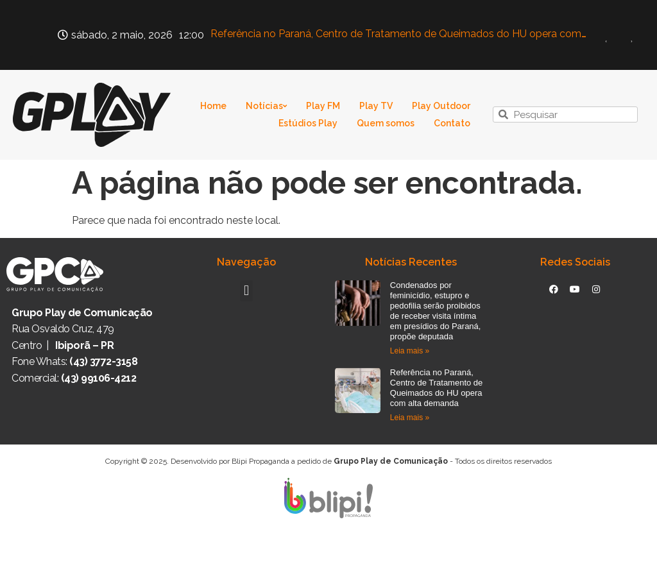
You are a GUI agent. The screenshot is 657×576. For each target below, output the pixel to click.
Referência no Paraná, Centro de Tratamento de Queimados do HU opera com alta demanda (436, 388)
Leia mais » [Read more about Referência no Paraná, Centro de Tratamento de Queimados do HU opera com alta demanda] (409, 417)
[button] (246, 290)
